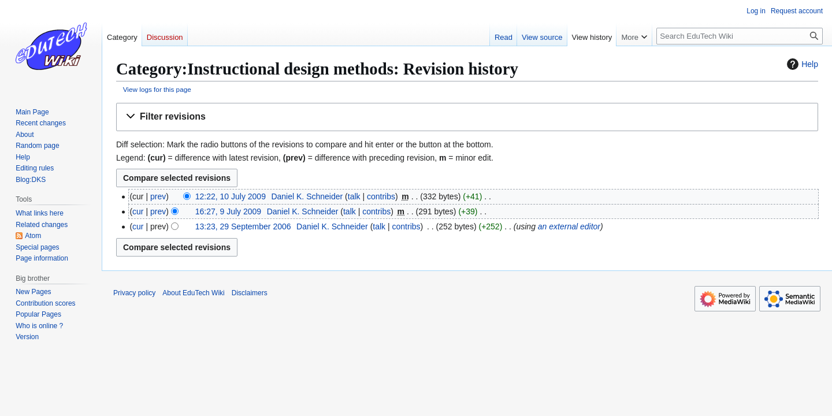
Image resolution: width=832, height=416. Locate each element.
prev (158, 196)
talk (354, 196)
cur (137, 211)
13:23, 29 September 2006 (243, 226)
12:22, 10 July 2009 (230, 196)
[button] (467, 117)
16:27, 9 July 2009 (228, 211)
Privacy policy (134, 293)
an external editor (569, 226)
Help (801, 64)
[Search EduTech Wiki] (739, 36)
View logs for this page (157, 89)
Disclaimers (250, 293)
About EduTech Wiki (193, 293)
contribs (381, 196)
